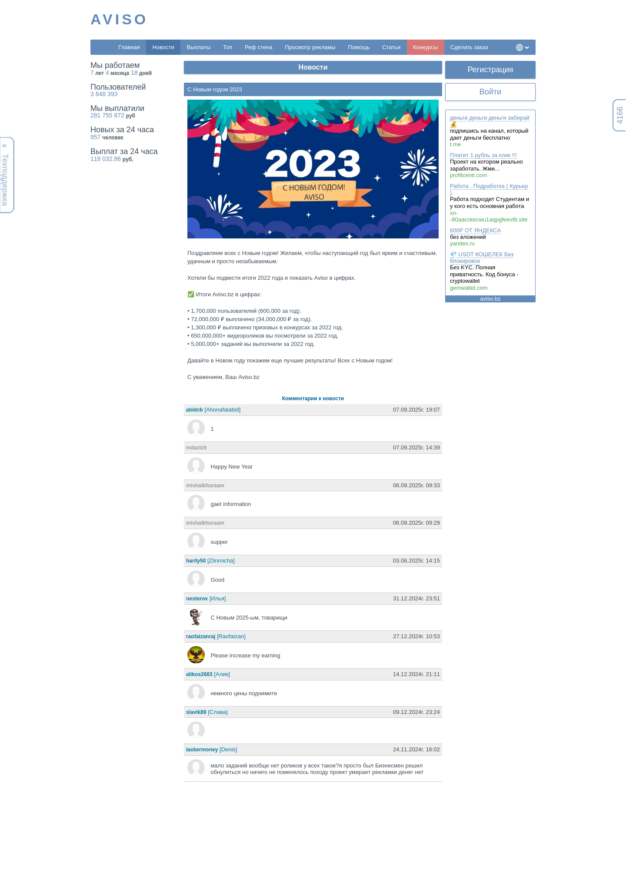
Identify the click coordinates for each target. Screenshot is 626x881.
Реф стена (259, 47)
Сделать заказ (469, 47)
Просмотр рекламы (310, 47)
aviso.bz (490, 298)
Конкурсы (425, 47)
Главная (129, 47)
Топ (227, 47)
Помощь (359, 47)
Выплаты (198, 47)
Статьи (391, 47)
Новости (163, 47)
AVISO (119, 19)
